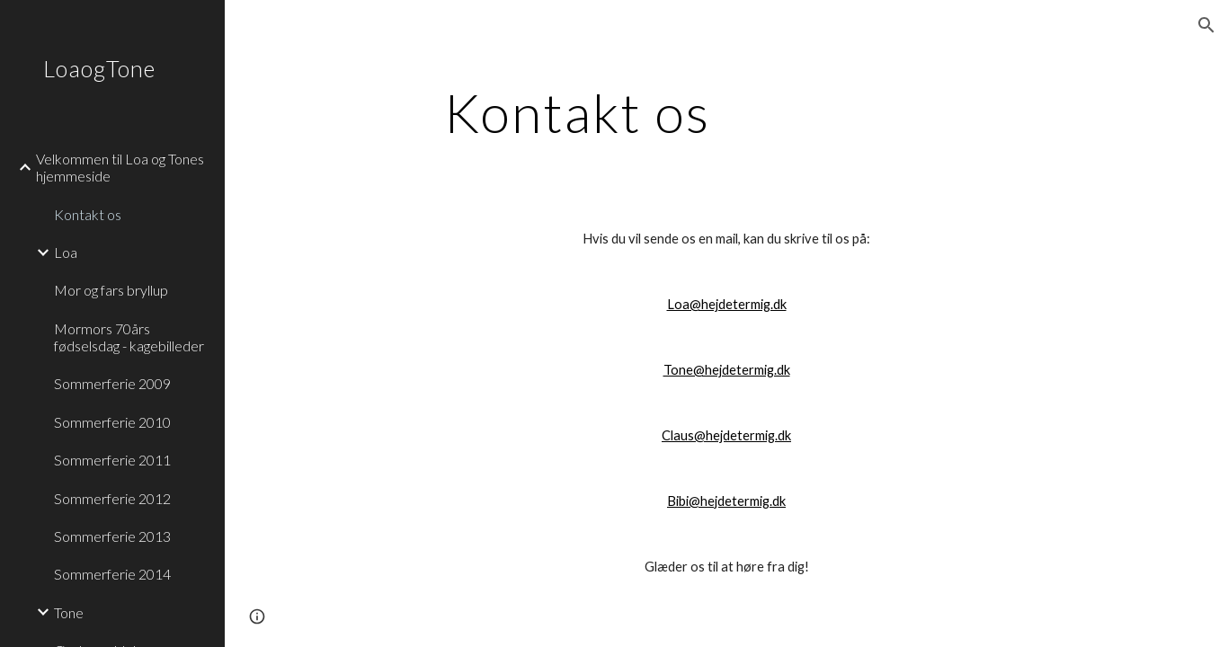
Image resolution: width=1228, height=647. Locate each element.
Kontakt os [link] (87, 214)
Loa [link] (65, 252)
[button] (1206, 25)
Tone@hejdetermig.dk (726, 369)
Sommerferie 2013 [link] (112, 536)
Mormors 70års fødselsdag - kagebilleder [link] (129, 337)
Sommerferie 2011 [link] (112, 459)
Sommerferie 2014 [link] (112, 573)
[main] (578, 112)
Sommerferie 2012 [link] (112, 498)
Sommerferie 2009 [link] (112, 383)
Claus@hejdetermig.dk (726, 435)
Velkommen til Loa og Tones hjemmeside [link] (120, 167)
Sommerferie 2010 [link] (112, 421)
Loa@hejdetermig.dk (727, 304)
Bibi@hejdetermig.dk (726, 501)
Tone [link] (69, 612)
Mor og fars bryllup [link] (111, 289)
